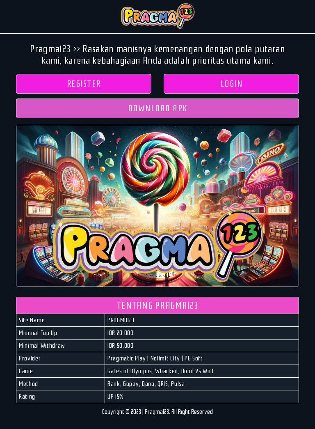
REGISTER (84, 83)
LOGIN (231, 83)
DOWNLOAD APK (157, 108)
